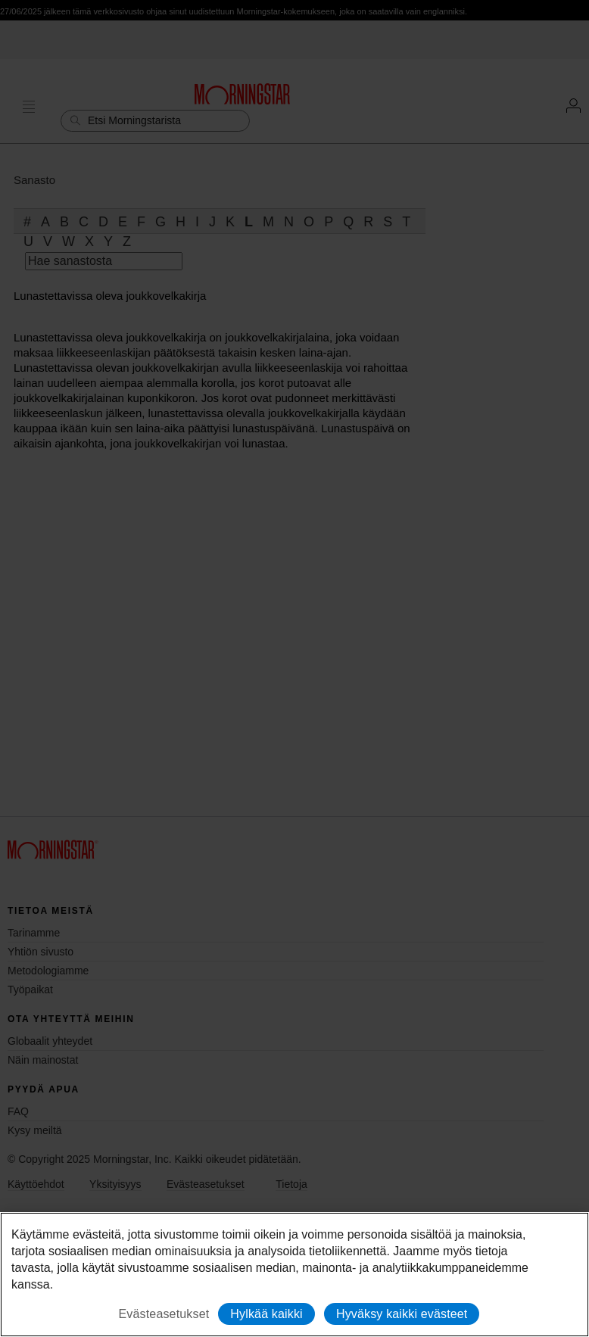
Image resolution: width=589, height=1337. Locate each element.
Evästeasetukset (164, 1313)
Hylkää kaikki (266, 1313)
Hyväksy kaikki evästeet (402, 1313)
